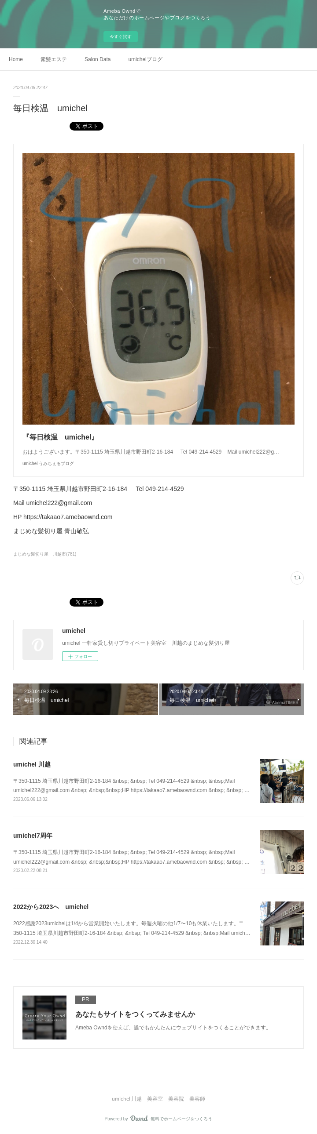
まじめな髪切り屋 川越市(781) (44, 554)
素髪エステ (54, 59)
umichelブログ (145, 59)
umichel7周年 (32, 835)
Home (16, 59)
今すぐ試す (121, 36)
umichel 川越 (32, 764)
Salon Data (98, 59)
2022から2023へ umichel (50, 906)
